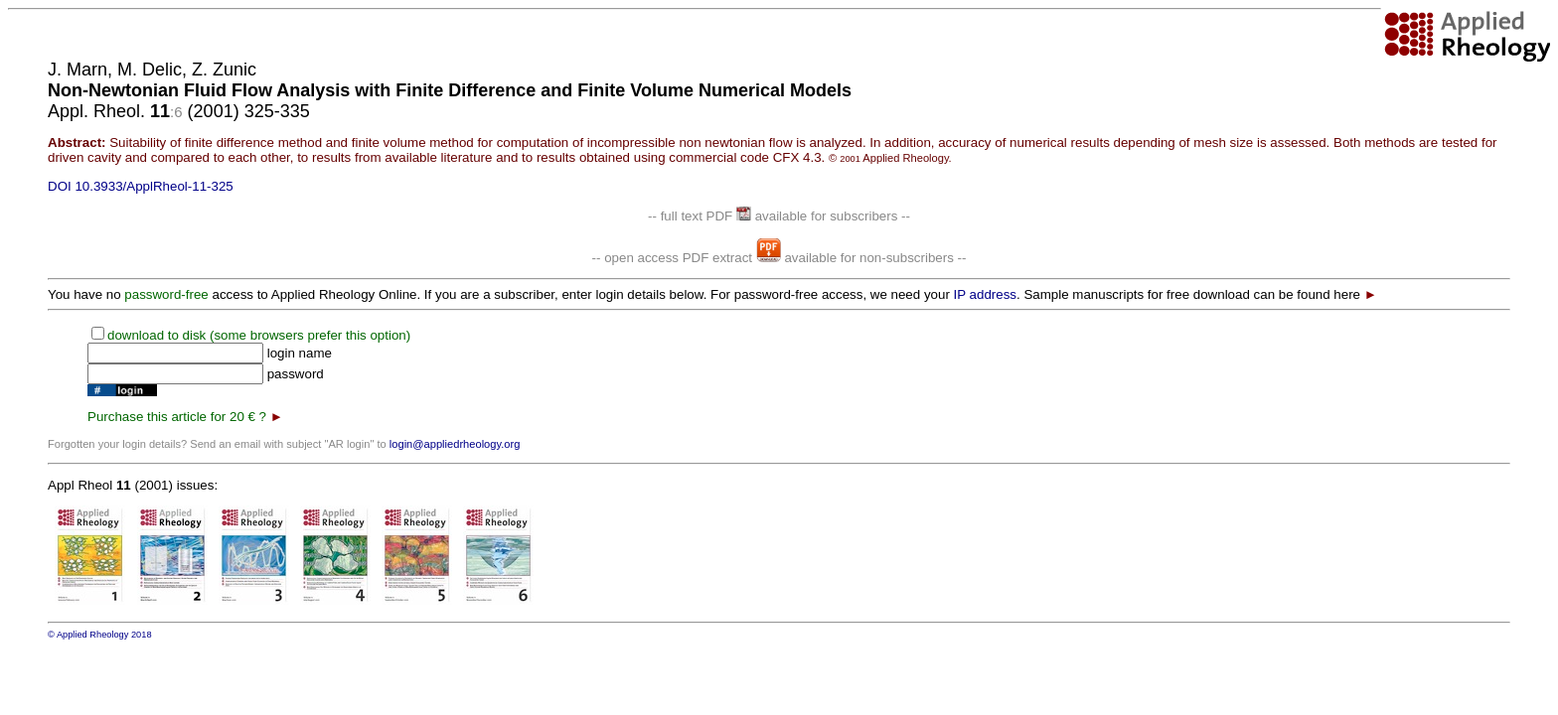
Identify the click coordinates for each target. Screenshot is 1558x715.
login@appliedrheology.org (455, 444)
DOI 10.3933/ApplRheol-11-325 (141, 186)
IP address (985, 294)
